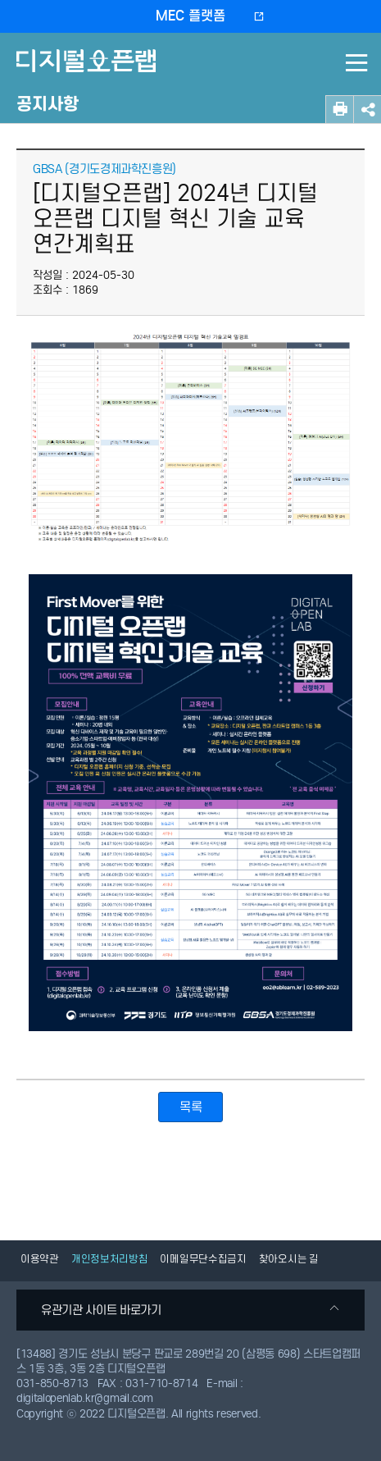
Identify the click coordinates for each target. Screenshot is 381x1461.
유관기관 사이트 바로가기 (190, 1309)
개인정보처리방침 (109, 1259)
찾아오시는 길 (289, 1259)
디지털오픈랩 (88, 72)
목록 (190, 1107)
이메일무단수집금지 (203, 1259)
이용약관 (39, 1259)
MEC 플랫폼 (190, 16)
